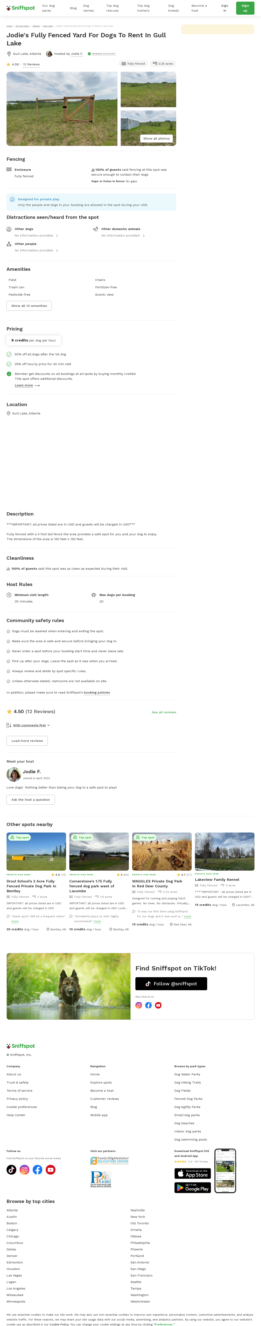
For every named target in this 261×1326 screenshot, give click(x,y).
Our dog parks (48, 8)
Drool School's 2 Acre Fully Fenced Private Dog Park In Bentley (31, 886)
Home (95, 1074)
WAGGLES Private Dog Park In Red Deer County (157, 883)
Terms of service (19, 1091)
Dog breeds (173, 8)
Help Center (16, 1115)
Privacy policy (17, 1099)
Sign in (224, 8)
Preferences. (164, 1324)
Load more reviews (27, 741)
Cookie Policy (59, 1324)
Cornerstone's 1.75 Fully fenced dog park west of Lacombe (91, 886)
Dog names (88, 8)
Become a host (199, 8)
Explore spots (101, 1082)
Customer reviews (104, 1099)
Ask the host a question (30, 800)
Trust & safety (18, 1082)
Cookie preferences (22, 1107)
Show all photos (156, 138)
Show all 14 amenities (29, 306)
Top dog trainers (143, 8)
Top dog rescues (112, 8)
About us (14, 1074)
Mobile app (99, 1115)
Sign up (245, 8)
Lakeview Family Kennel (217, 879)
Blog (73, 8)
